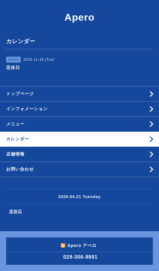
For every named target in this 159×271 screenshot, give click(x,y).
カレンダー (17, 138)
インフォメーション (27, 108)
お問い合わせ (20, 169)
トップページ (20, 93)
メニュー (15, 123)
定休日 (15, 211)
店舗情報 (15, 154)
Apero (79, 17)
